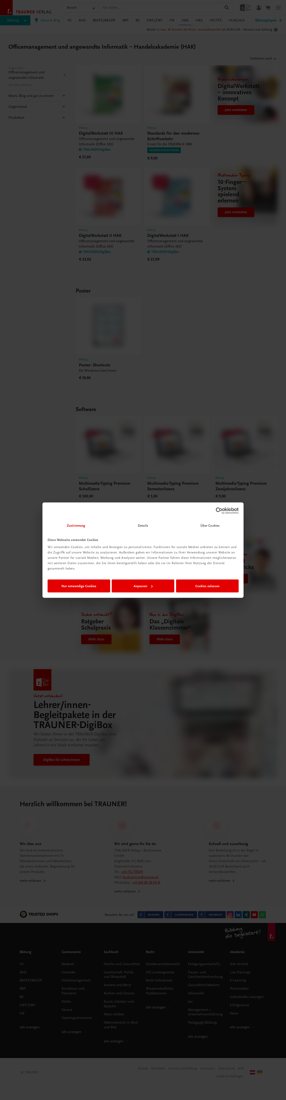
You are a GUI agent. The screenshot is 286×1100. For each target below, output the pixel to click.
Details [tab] (143, 525)
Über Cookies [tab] (210, 525)
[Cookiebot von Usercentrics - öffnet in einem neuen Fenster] (219, 510)
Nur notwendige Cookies (78, 586)
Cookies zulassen (207, 586)
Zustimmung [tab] (76, 525)
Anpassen (143, 586)
